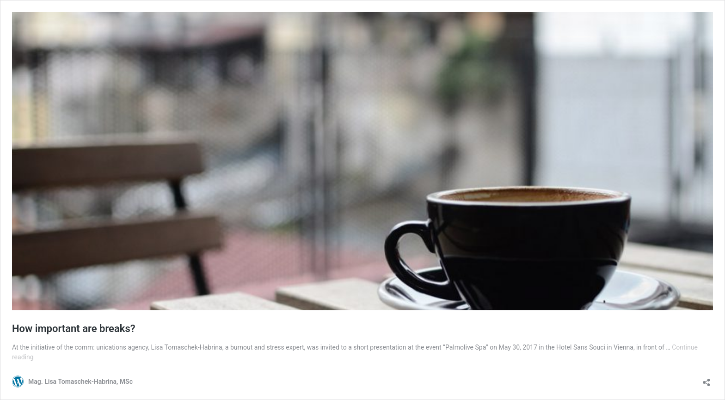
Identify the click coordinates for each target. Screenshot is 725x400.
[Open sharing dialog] (706, 379)
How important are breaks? (73, 328)
